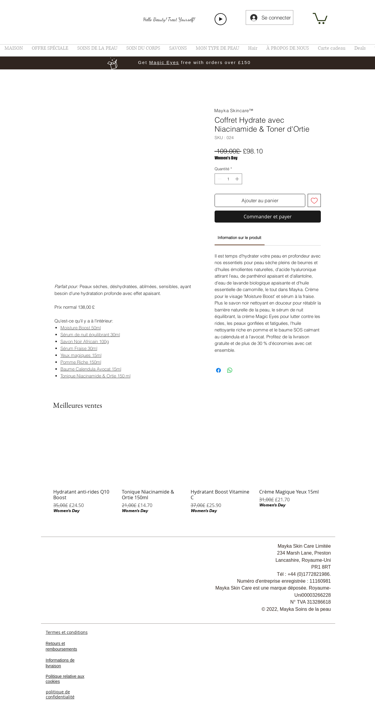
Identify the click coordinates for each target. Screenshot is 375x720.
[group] (187, 467)
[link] (320, 18)
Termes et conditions (67, 632)
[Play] (221, 19)
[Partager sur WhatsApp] (229, 370)
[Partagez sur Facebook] (218, 370)
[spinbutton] (228, 179)
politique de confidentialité (60, 694)
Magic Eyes (164, 62)
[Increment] (237, 179)
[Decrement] (219, 179)
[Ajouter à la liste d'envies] (314, 200)
